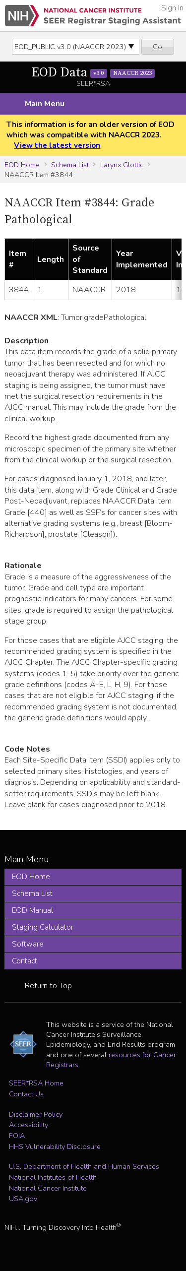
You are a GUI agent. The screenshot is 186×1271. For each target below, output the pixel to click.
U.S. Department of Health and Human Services (84, 1166)
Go (157, 47)
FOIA (17, 1136)
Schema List (70, 165)
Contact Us (26, 1094)
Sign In (172, 7)
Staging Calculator (42, 927)
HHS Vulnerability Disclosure (55, 1146)
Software (28, 944)
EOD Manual (32, 910)
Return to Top (48, 985)
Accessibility (28, 1125)
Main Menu (44, 103)
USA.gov (23, 1199)
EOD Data (93, 72)
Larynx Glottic (121, 165)
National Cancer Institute (48, 1188)
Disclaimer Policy (35, 1114)
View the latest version (57, 145)
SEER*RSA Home (36, 1083)
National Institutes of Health (53, 1177)
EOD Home (22, 165)
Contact (24, 961)
